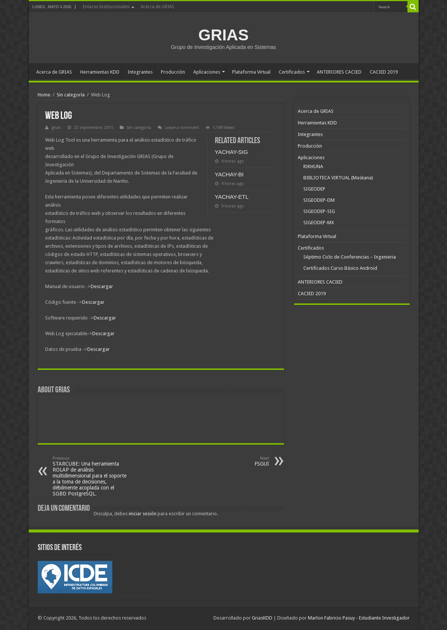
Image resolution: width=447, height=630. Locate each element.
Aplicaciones (206, 72)
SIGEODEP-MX (318, 222)
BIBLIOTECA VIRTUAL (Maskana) (338, 177)
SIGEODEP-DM (319, 200)
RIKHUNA (313, 166)
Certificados (292, 72)
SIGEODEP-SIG (319, 211)
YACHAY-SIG (231, 152)
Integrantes (140, 72)
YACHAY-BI (229, 174)
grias (56, 127)
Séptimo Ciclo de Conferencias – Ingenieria (349, 257)
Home (44, 95)
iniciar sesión (142, 513)
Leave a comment (182, 127)
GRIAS (223, 35)
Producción (173, 72)
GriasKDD (262, 618)
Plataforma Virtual (251, 72)
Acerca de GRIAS (157, 6)
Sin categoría (71, 95)
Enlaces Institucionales (106, 6)
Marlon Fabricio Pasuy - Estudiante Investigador (359, 618)
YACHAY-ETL (232, 197)
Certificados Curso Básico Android (340, 268)
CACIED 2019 (384, 72)
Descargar (102, 286)
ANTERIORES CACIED (339, 72)
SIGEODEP (314, 189)
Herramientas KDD (99, 72)
